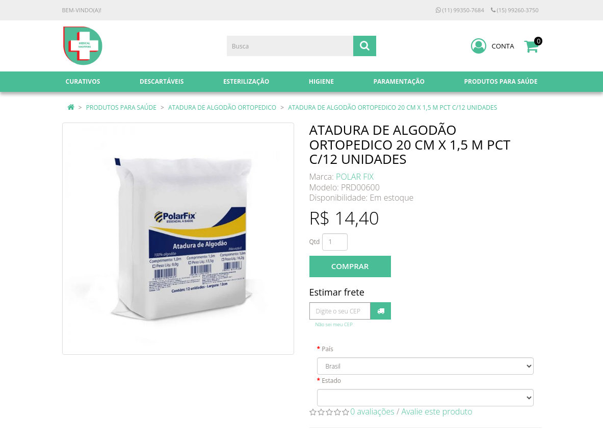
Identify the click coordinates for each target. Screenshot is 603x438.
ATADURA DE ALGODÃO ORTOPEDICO (222, 107)
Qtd (314, 241)
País (327, 349)
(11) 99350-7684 (460, 10)
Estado (331, 380)
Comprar (350, 266)
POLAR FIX (355, 176)
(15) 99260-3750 (515, 10)
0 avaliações (372, 411)
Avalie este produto (437, 411)
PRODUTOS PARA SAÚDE (121, 107)
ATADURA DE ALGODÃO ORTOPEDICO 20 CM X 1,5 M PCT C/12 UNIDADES (392, 107)
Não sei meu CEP (334, 324)
